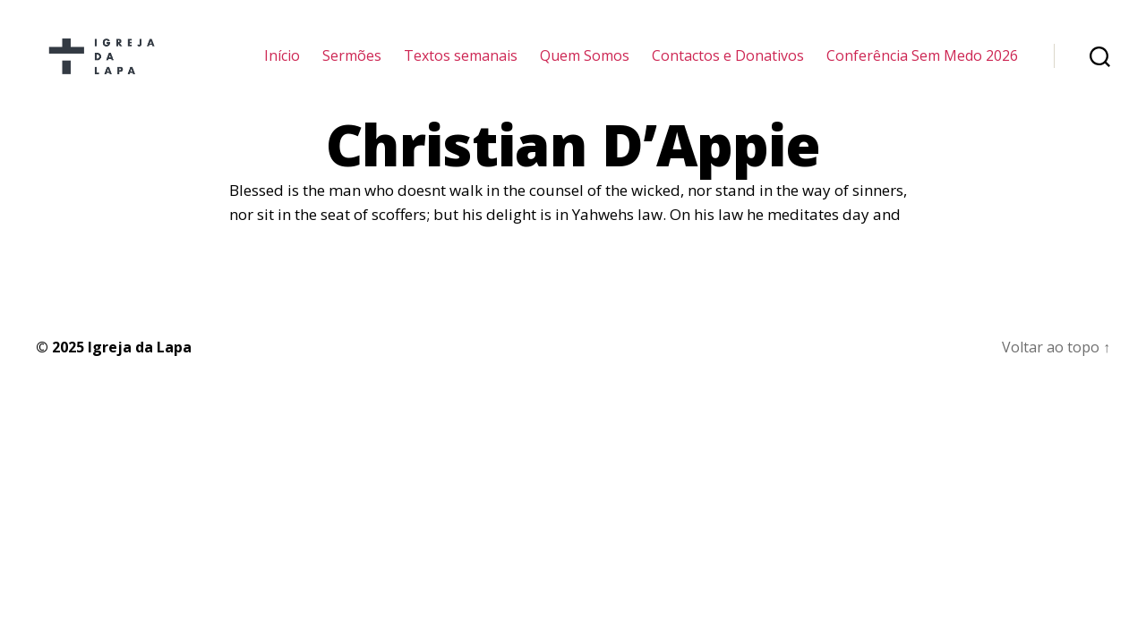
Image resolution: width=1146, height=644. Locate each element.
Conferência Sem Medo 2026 (922, 64)
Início (282, 64)
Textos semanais (460, 64)
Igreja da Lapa (140, 365)
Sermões (351, 64)
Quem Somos (584, 64)
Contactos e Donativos (728, 64)
